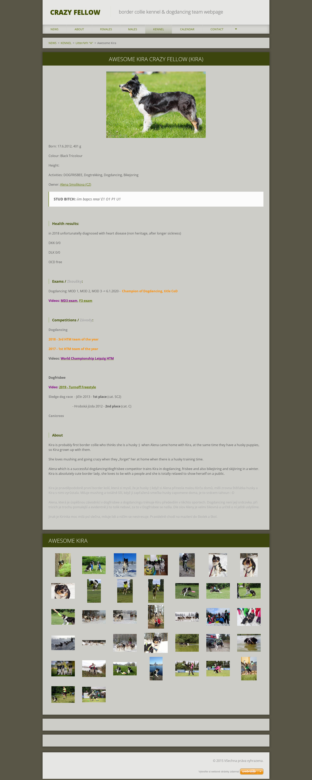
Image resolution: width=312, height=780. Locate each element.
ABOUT (79, 30)
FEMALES (106, 30)
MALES (132, 30)
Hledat (259, 11)
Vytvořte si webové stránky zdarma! (219, 771)
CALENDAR (187, 30)
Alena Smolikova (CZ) (75, 185)
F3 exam (85, 302)
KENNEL (158, 30)
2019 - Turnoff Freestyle (77, 388)
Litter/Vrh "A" (84, 44)
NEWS (54, 30)
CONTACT (217, 30)
